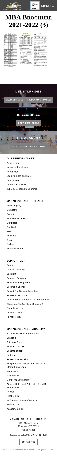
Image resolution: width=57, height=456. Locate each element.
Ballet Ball (12, 274)
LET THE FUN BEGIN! (28, 123)
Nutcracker (12, 172)
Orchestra (12, 210)
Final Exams (13, 396)
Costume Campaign (17, 278)
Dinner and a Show (16, 184)
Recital (10, 392)
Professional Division (17, 359)
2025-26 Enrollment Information (23, 333)
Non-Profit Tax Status (18, 295)
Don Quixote (13, 180)
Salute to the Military (17, 167)
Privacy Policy (14, 317)
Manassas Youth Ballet (18, 380)
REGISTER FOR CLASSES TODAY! (28, 146)
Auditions (11, 235)
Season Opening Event (19, 282)
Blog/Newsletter (15, 248)
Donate (10, 265)
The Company (14, 205)
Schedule (11, 338)
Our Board (12, 223)
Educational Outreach (18, 218)
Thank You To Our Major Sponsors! (25, 304)
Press (10, 231)
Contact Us (29, 442)
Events (10, 214)
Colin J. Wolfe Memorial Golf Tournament (28, 299)
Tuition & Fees (14, 342)
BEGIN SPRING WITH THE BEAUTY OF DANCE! (28, 100)
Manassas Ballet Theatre (25, 201)
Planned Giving (14, 312)
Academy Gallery (15, 409)
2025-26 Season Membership (22, 189)
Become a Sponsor (16, 287)
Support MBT (16, 260)
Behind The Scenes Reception (22, 291)
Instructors (12, 371)
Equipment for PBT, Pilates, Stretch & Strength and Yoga (26, 365)
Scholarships (13, 404)
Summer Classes (15, 346)
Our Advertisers (15, 308)
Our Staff (11, 227)
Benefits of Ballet (15, 351)
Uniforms (11, 355)
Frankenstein (13, 163)
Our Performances (20, 158)
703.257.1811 (28, 430)
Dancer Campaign (16, 269)
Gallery (10, 244)
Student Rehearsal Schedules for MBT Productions (26, 386)
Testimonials (13, 375)
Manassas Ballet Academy (26, 329)
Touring (10, 240)
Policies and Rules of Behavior (22, 400)
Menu (46, 6)
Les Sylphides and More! (19, 176)
